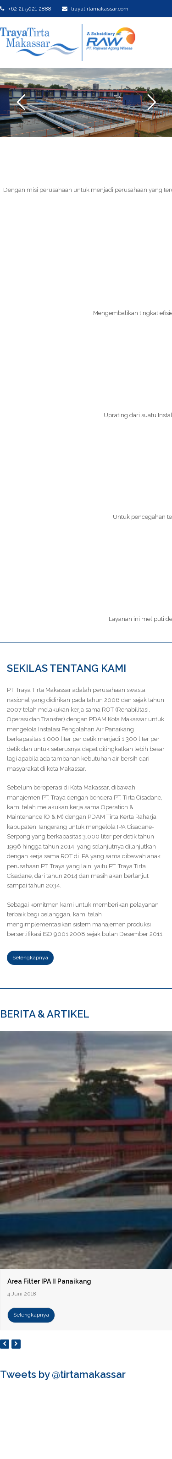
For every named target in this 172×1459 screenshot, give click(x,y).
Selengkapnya (31, 1315)
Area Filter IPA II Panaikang (49, 1281)
